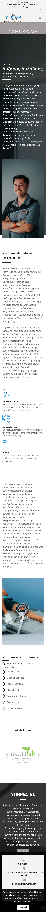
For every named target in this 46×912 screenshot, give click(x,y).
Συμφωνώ (23, 907)
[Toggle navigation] (39, 18)
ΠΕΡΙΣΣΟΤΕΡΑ (23, 851)
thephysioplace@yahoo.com (25, 7)
